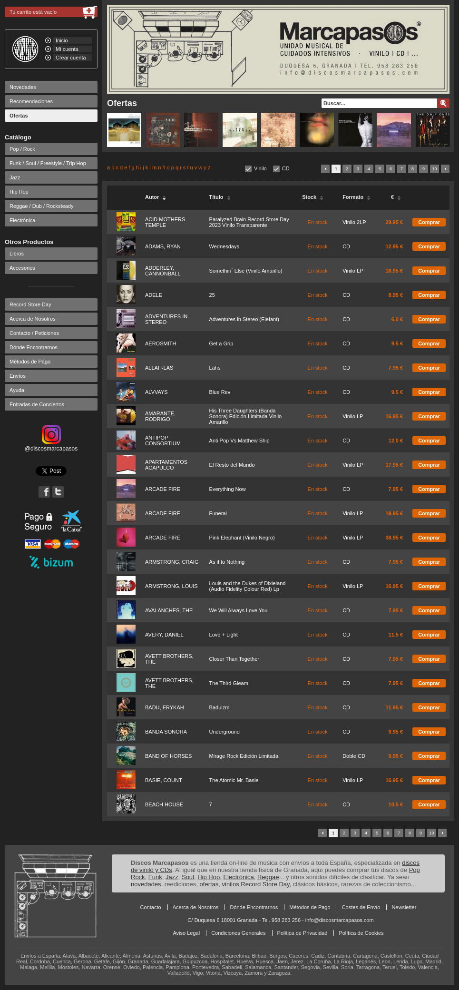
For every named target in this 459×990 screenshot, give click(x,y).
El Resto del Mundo (232, 465)
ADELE (153, 295)
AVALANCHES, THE (169, 610)
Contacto (150, 907)
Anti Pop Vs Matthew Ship (239, 440)
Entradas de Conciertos (37, 404)
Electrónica (22, 220)
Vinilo (260, 168)
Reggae (268, 877)
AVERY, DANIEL (164, 634)
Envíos (18, 376)
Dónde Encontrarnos (34, 347)
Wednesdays (224, 246)
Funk (155, 877)
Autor (155, 197)
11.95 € (394, 707)
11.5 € (396, 634)
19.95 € (394, 513)
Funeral (218, 513)
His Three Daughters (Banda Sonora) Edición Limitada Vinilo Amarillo (245, 416)
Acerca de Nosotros (33, 319)
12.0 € (396, 440)
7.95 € (396, 368)
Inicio (62, 40)
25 (212, 295)
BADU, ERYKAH (164, 707)
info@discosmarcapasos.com (339, 920)
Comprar (429, 222)
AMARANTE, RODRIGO (160, 416)
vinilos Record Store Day (256, 884)
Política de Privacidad (302, 933)
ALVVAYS (156, 392)
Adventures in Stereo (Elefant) (244, 319)
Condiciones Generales (238, 933)
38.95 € (394, 537)
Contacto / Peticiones (34, 333)
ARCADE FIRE (162, 489)
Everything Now (227, 489)
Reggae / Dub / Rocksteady (42, 206)
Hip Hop (19, 192)
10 (434, 169)
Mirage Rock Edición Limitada (244, 756)
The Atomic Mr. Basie (234, 780)
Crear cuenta (71, 57)
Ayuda (17, 390)
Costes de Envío (361, 907)
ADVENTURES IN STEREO (166, 319)
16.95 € (394, 271)
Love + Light (223, 634)
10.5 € (396, 804)
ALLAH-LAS (159, 368)
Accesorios (22, 268)
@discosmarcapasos (51, 445)
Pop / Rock (22, 149)
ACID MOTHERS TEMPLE (165, 222)
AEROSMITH (160, 343)
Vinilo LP (352, 271)
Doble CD (353, 756)
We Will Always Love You (238, 610)
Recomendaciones (31, 101)
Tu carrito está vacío (33, 12)
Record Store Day (30, 304)
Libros (17, 253)
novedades (146, 884)
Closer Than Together (234, 659)
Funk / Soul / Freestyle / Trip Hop (48, 163)
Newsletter (403, 907)
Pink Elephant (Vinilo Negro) (242, 537)
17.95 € (394, 465)
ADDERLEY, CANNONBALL (163, 270)
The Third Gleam (228, 683)
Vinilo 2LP (354, 222)
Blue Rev (220, 392)
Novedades (23, 87)
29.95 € (394, 222)
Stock (312, 197)
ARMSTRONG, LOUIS (171, 586)
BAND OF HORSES (168, 756)
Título (220, 197)
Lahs (215, 368)
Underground (224, 732)
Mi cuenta (67, 49)
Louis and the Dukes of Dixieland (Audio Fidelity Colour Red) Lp (247, 586)
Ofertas (19, 115)
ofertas (209, 884)
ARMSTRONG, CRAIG (171, 562)
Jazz (15, 177)
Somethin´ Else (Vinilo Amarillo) (246, 271)
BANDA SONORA (166, 732)
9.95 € (396, 732)
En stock (318, 222)
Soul (188, 877)
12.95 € (394, 246)
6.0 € (397, 319)
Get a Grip (221, 343)
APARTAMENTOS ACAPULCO (166, 464)
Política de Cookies (361, 933)
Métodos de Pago (30, 361)
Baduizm (219, 707)
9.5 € (397, 343)
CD (286, 168)
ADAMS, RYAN (163, 246)
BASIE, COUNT (163, 780)
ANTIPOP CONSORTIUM (163, 440)
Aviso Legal (186, 933)
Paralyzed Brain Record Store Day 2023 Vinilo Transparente (249, 222)
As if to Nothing (227, 562)
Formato (356, 197)
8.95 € (396, 295)
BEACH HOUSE (164, 804)
